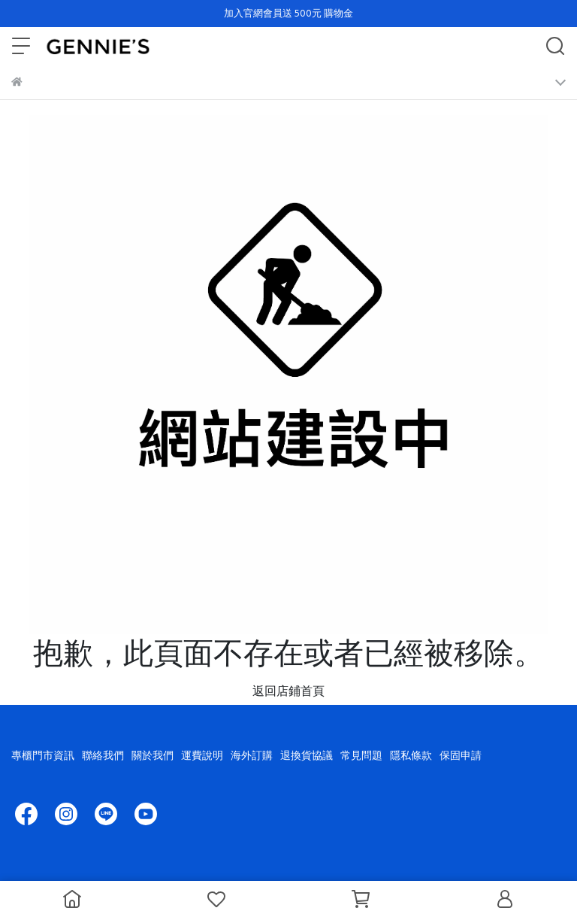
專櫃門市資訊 (42, 755)
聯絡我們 (103, 755)
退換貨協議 (306, 755)
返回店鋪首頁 (288, 691)
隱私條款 (411, 755)
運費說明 (202, 755)
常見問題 (361, 755)
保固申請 (461, 755)
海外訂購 (252, 755)
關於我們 (152, 755)
